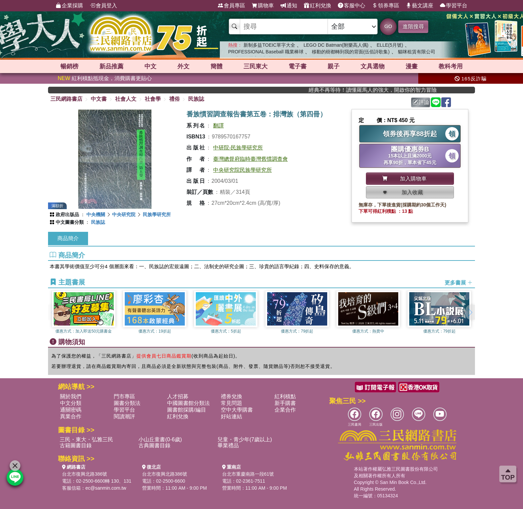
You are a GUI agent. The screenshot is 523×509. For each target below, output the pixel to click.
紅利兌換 (317, 5)
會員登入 (103, 5)
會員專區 (231, 5)
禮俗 (174, 99)
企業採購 (69, 5)
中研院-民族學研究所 (238, 147)
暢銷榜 (69, 66)
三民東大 (255, 66)
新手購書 (285, 403)
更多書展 (459, 282)
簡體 (216, 66)
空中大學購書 (237, 410)
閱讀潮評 (124, 416)
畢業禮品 (228, 445)
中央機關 (95, 214)
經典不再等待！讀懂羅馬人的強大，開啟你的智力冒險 (385, 90)
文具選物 (373, 66)
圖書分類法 (127, 403)
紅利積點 (285, 396)
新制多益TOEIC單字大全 (269, 45)
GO (388, 26)
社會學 (153, 99)
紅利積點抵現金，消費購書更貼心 (105, 78)
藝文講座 (419, 5)
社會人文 (125, 99)
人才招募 (177, 396)
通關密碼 (70, 410)
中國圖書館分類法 (188, 403)
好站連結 (231, 416)
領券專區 (385, 5)
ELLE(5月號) (390, 45)
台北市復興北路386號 (84, 474)
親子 (334, 66)
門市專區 (124, 396)
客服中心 (351, 5)
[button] (470, 312)
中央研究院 (123, 214)
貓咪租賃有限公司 (416, 51)
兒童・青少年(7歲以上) (244, 439)
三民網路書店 (66, 99)
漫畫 (412, 66)
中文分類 (70, 403)
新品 (111, 66)
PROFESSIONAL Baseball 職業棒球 (266, 51)
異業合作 (70, 416)
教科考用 (451, 66)
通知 (289, 5)
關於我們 (70, 396)
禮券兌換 (231, 396)
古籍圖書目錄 (76, 445)
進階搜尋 (413, 26)
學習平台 (453, 5)
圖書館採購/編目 (186, 410)
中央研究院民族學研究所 (242, 170)
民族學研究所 (157, 214)
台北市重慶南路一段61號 (248, 474)
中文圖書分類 (70, 222)
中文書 (99, 99)
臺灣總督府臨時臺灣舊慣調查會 (250, 159)
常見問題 (231, 403)
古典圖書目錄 (154, 445)
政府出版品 (67, 214)
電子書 (298, 66)
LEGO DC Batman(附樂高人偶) (336, 45)
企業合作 (285, 410)
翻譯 (218, 125)
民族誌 (196, 99)
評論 (421, 102)
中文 (150, 66)
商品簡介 (68, 238)
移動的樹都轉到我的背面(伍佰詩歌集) (351, 51)
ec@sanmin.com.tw (105, 488)
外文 (183, 66)
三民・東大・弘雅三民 (86, 439)
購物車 (263, 5)
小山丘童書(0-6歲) (160, 439)
